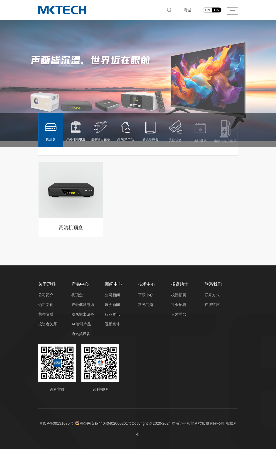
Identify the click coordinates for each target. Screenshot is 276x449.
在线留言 (212, 304)
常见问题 (145, 304)
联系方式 (212, 295)
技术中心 (146, 284)
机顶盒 (77, 295)
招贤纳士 (179, 284)
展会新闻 (112, 304)
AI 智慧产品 (81, 324)
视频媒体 (112, 324)
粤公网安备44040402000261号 (106, 423)
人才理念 (178, 314)
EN (207, 10)
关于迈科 (47, 284)
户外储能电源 (82, 304)
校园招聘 (178, 295)
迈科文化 (45, 304)
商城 (187, 10)
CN (216, 10)
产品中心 (80, 284)
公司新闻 (112, 295)
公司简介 (45, 295)
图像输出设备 (82, 314)
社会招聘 (178, 304)
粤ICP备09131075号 (56, 423)
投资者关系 (47, 324)
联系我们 (213, 284)
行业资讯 (112, 314)
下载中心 (145, 295)
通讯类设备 (80, 334)
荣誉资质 (45, 314)
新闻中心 (113, 284)
